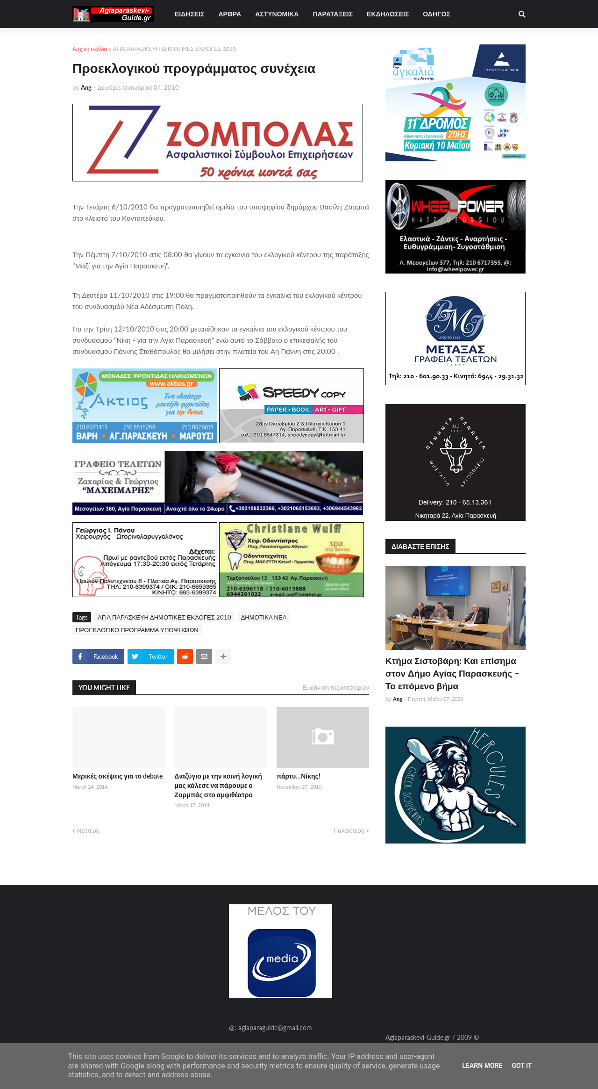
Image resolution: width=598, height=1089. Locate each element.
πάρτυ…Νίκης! (298, 776)
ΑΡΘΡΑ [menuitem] (229, 14)
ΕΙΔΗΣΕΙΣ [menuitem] (189, 14)
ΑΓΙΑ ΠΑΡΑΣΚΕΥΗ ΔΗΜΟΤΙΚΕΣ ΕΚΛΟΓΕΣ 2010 (174, 48)
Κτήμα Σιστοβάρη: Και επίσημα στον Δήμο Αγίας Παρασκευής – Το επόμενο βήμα (452, 673)
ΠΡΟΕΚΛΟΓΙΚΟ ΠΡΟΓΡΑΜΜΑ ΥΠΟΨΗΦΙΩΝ (137, 630)
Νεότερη (88, 830)
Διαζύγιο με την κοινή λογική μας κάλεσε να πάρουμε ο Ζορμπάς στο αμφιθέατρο (218, 785)
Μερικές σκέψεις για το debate (117, 776)
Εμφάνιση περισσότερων (335, 687)
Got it (522, 1065)
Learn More (482, 1065)
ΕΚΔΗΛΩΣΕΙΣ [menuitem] (388, 14)
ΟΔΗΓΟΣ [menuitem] (436, 14)
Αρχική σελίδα (89, 48)
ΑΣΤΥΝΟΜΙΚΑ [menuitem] (277, 14)
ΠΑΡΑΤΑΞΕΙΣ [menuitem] (333, 14)
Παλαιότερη (349, 830)
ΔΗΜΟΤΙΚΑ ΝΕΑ (264, 617)
